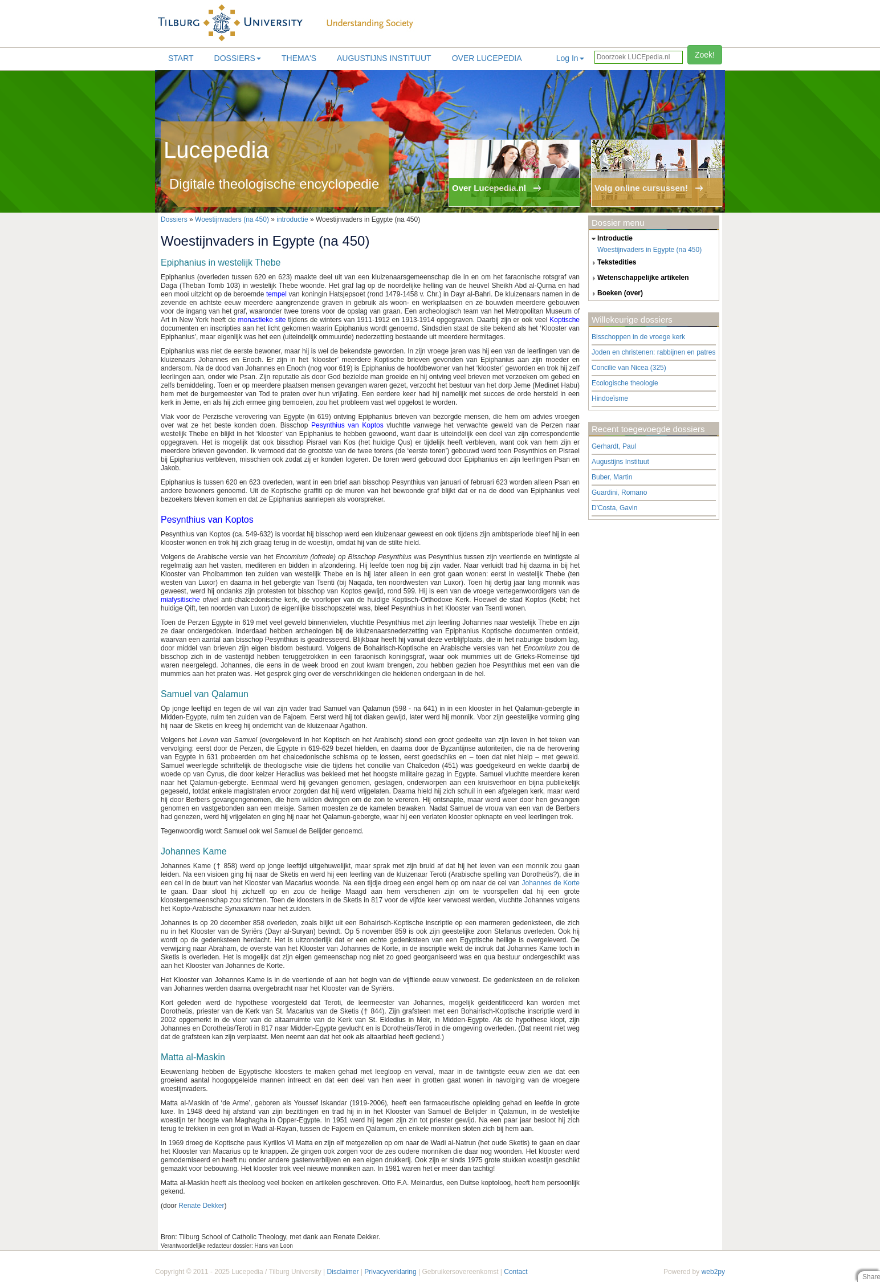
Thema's (299, 58)
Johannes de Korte (551, 883)
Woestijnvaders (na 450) (232, 219)
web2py (713, 1272)
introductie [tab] (611, 238)
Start (181, 58)
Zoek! (705, 54)
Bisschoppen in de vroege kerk (638, 337)
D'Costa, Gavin (614, 508)
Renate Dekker (201, 1206)
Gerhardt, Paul (614, 446)
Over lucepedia (487, 58)
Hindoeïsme (610, 398)
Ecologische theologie (625, 383)
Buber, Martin (612, 477)
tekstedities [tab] (613, 262)
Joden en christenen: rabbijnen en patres (653, 352)
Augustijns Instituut (384, 58)
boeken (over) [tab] (616, 293)
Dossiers (237, 58)
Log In (570, 58)
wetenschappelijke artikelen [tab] (639, 278)
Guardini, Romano (619, 492)
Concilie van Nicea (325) (629, 368)
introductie (292, 219)
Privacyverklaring (390, 1272)
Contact (515, 1272)
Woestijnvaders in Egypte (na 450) (649, 250)
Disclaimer (342, 1272)
